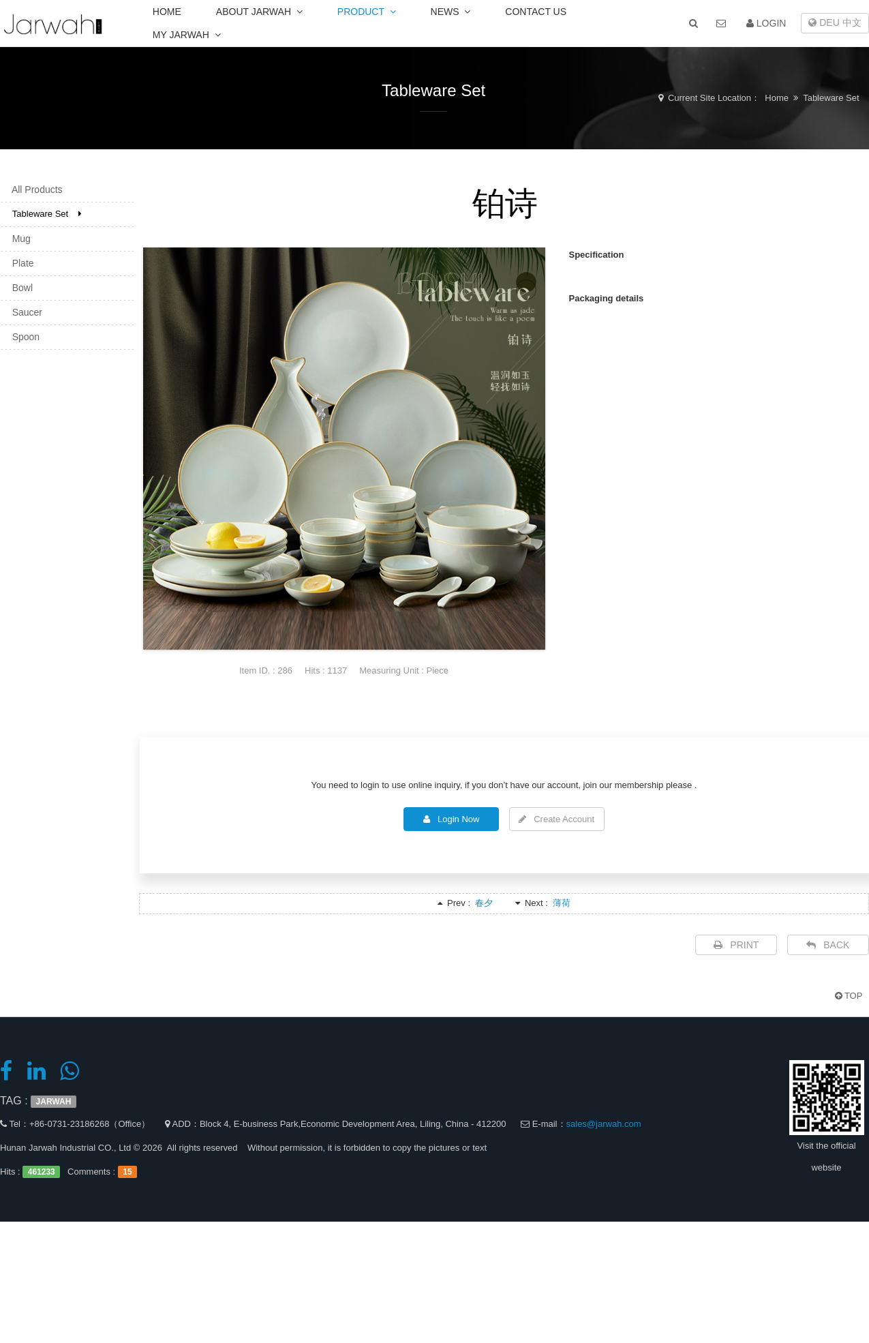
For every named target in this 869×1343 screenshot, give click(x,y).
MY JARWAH (187, 34)
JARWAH (54, 1101)
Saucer (23, 312)
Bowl (18, 287)
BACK (828, 944)
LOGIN (766, 23)
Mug (17, 238)
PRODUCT (366, 11)
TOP (849, 996)
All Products (33, 189)
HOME (167, 11)
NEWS (451, 11)
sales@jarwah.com (603, 1124)
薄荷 (561, 903)
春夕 (484, 903)
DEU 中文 (834, 22)
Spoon (22, 336)
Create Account (556, 819)
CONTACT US (535, 11)
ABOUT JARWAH (259, 11)
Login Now (451, 819)
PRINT (736, 944)
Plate (19, 263)
